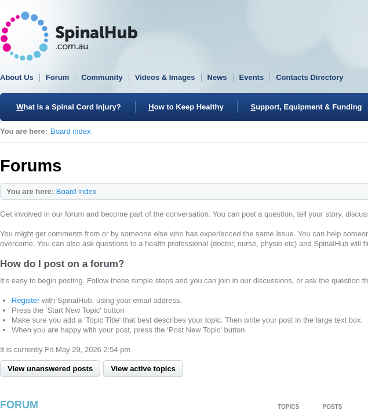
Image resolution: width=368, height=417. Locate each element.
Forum (57, 77)
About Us (17, 77)
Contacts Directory (309, 77)
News (217, 77)
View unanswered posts (50, 368)
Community (102, 77)
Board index (70, 131)
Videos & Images (165, 77)
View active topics (143, 368)
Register (25, 300)
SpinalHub (69, 36)
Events (251, 77)
